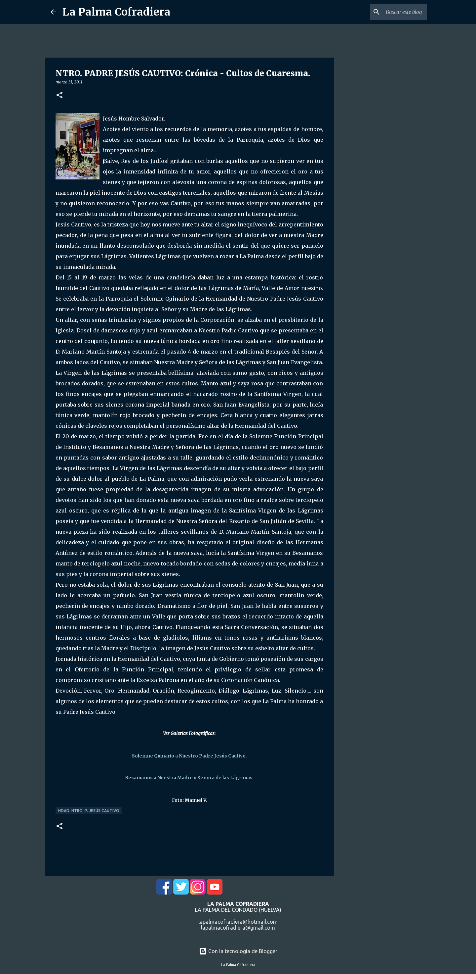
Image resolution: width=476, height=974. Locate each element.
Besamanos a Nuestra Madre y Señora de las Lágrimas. (189, 778)
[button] (59, 95)
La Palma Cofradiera (116, 12)
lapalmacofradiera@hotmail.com (238, 922)
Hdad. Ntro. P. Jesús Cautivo (88, 810)
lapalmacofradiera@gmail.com (238, 928)
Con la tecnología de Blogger (238, 951)
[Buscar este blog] (392, 12)
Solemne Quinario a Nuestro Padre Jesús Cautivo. (189, 756)
